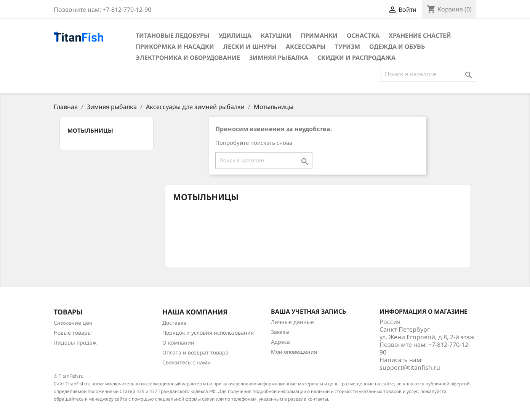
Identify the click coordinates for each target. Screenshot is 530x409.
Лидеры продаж (75, 342)
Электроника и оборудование (188, 57)
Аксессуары (306, 46)
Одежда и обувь (397, 46)
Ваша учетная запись (308, 311)
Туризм (347, 46)
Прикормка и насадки (175, 46)
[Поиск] (428, 74)
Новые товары (73, 332)
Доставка (174, 322)
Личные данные (292, 322)
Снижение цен (73, 322)
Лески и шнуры (250, 46)
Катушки (276, 35)
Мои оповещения (294, 351)
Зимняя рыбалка (278, 57)
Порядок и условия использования (208, 332)
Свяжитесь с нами (186, 362)
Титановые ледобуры (173, 35)
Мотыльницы (90, 130)
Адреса (280, 341)
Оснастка (363, 35)
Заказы (280, 331)
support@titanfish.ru (409, 367)
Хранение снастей (420, 35)
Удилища (235, 35)
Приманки (319, 35)
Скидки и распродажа (356, 57)
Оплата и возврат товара (195, 352)
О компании (178, 342)
